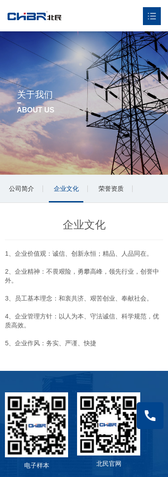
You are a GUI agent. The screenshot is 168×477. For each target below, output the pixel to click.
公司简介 (21, 188)
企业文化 (66, 188)
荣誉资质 (111, 188)
